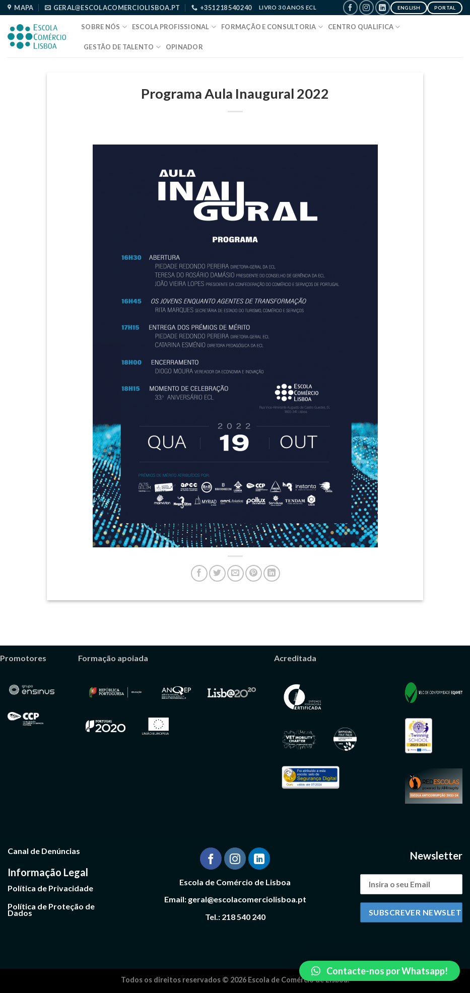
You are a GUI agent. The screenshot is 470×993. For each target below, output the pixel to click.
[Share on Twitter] (217, 573)
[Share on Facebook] (199, 573)
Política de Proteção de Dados (51, 909)
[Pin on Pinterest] (253, 573)
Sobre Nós (104, 27)
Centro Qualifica (364, 27)
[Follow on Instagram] (366, 7)
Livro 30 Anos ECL (287, 7)
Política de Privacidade (50, 888)
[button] (379, 971)
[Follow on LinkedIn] (382, 7)
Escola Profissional (174, 27)
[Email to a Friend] (235, 573)
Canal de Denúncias (44, 851)
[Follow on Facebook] (350, 7)
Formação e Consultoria (272, 27)
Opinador (184, 47)
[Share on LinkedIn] (271, 573)
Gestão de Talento (122, 47)
